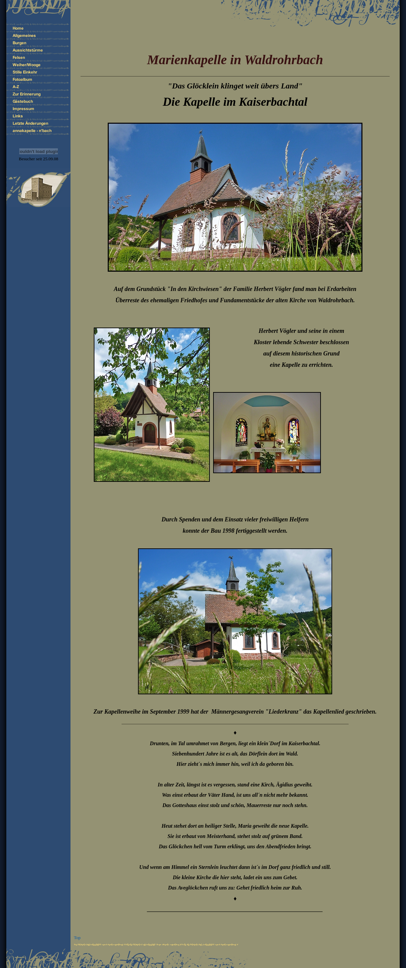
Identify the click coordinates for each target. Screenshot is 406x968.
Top (77, 937)
